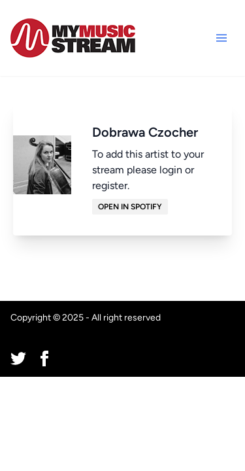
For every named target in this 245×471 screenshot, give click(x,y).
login (170, 170)
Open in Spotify (130, 206)
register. (110, 185)
